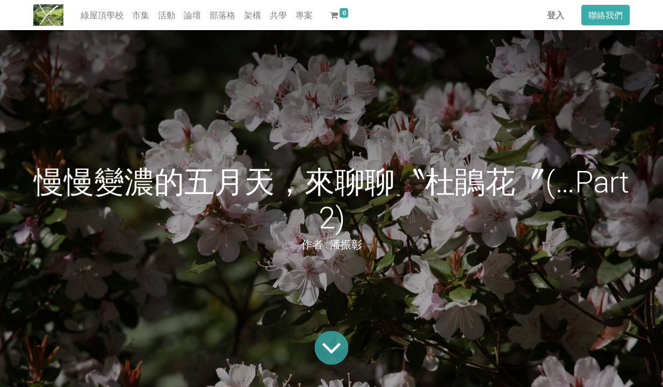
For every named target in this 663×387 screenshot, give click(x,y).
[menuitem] (102, 15)
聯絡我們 (605, 15)
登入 (555, 15)
